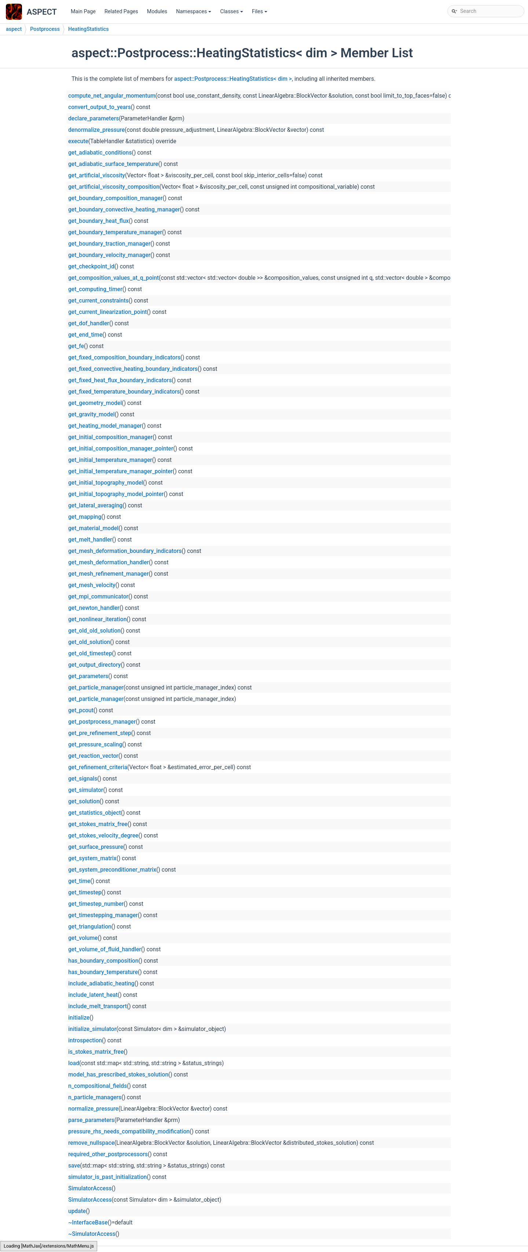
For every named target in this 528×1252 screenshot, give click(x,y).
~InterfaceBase (88, 1222)
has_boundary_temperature (103, 972)
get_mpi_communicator (98, 596)
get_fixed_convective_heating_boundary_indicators (133, 369)
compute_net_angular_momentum (111, 96)
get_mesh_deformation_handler (108, 562)
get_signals (82, 778)
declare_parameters (93, 118)
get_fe (76, 346)
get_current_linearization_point (107, 312)
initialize (78, 1017)
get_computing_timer (95, 289)
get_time (79, 881)
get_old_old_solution (94, 630)
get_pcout (81, 710)
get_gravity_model (91, 414)
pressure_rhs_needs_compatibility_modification (129, 1131)
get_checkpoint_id (91, 266)
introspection (85, 1040)
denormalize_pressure (96, 130)
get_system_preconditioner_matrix (112, 869)
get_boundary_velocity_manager (109, 255)
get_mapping (84, 517)
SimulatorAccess (89, 1188)
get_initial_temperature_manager (110, 460)
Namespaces (194, 13)
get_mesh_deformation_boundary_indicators (125, 551)
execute (78, 141)
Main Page (83, 11)
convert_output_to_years (99, 107)
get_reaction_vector (93, 756)
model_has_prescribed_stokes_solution (118, 1074)
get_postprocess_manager (102, 722)
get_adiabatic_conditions (100, 152)
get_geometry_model (95, 403)
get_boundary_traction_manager (109, 243)
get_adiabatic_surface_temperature (113, 164)
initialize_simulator (92, 1029)
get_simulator (85, 790)
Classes (232, 13)
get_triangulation (89, 926)
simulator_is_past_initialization (107, 1177)
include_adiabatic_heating (101, 983)
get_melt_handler (90, 539)
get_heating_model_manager (105, 426)
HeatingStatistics (88, 29)
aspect (14, 29)
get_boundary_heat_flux (98, 221)
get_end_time (85, 335)
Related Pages (121, 11)
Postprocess (45, 29)
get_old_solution (89, 642)
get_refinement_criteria (97, 767)
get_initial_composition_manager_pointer (120, 448)
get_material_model (93, 528)
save (74, 1165)
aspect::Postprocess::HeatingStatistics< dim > (233, 79)
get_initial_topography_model (105, 483)
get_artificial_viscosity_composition (114, 187)
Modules (157, 11)
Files (260, 13)
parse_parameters (91, 1120)
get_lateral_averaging (95, 505)
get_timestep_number (96, 904)
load (73, 1063)
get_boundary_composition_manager (115, 198)
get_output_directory (94, 665)
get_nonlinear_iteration (97, 619)
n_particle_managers (94, 1097)
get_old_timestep (90, 653)
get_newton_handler (94, 608)
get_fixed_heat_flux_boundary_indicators (120, 380)
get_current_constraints (98, 300)
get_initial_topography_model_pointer (116, 494)
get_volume (83, 938)
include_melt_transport (97, 1006)
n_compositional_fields (97, 1086)
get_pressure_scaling (95, 744)
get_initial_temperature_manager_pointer (120, 471)
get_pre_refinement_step (99, 733)
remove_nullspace (91, 1143)
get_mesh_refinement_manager (108, 574)
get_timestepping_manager (103, 915)
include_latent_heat (93, 995)
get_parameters (88, 676)
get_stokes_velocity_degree (103, 835)
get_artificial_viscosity (96, 175)
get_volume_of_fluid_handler (104, 949)
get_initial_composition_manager (110, 437)
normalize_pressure (93, 1109)
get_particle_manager (96, 687)
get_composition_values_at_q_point (113, 278)
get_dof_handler (88, 323)
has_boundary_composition (103, 961)
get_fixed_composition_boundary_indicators (124, 357)
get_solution (84, 801)
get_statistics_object (94, 813)
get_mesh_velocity (91, 585)
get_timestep (85, 892)
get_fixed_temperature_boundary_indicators (124, 391)
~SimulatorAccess (91, 1234)
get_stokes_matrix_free (98, 824)
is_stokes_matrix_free (96, 1052)
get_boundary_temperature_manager (115, 232)
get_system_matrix (92, 858)
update (77, 1211)
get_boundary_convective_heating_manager (124, 209)
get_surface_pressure (95, 847)
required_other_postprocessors (108, 1154)
